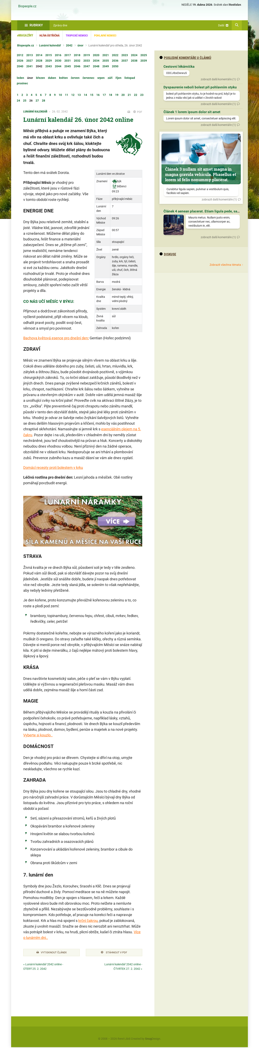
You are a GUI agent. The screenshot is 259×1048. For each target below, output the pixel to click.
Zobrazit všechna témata (225, 264)
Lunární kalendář (50, 45)
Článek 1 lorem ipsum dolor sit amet (191, 112)
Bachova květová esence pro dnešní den (55, 338)
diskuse (167, 254)
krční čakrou (88, 920)
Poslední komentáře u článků (185, 58)
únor (80, 45)
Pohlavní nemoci (105, 35)
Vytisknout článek (51, 953)
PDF (137, 112)
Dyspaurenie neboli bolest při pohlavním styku (200, 87)
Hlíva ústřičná (49, 35)
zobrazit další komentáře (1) (218, 79)
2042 (69, 45)
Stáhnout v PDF (114, 953)
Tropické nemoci (77, 35)
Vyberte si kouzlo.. (38, 735)
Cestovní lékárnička (178, 66)
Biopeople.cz (27, 6)
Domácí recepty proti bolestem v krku (53, 467)
